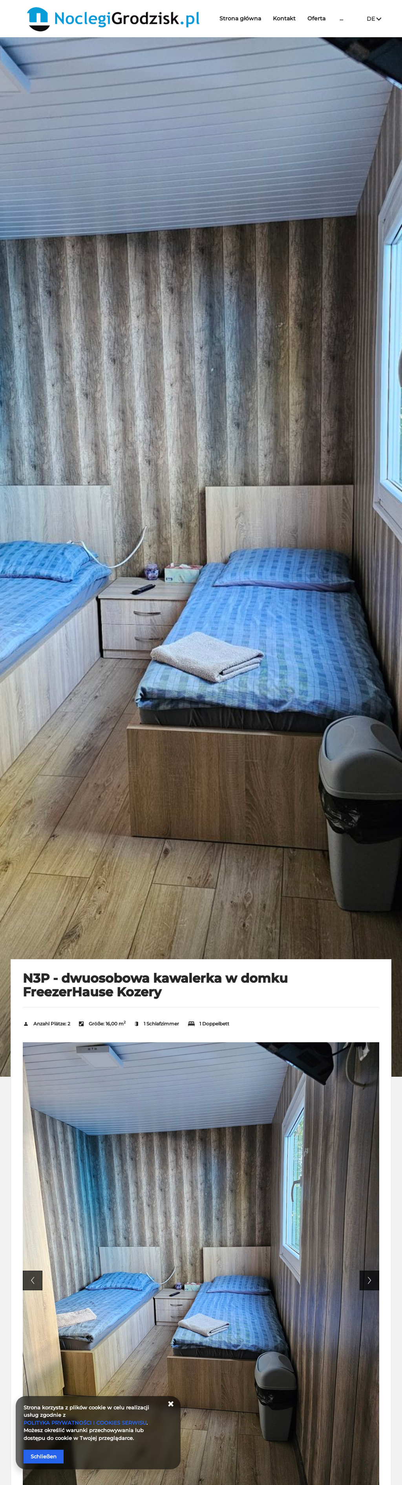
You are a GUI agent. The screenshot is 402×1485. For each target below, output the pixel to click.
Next (369, 1280)
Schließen (44, 1456)
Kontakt (284, 18)
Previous (32, 1280)
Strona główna (240, 18)
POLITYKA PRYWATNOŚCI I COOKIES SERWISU (85, 1423)
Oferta (316, 18)
